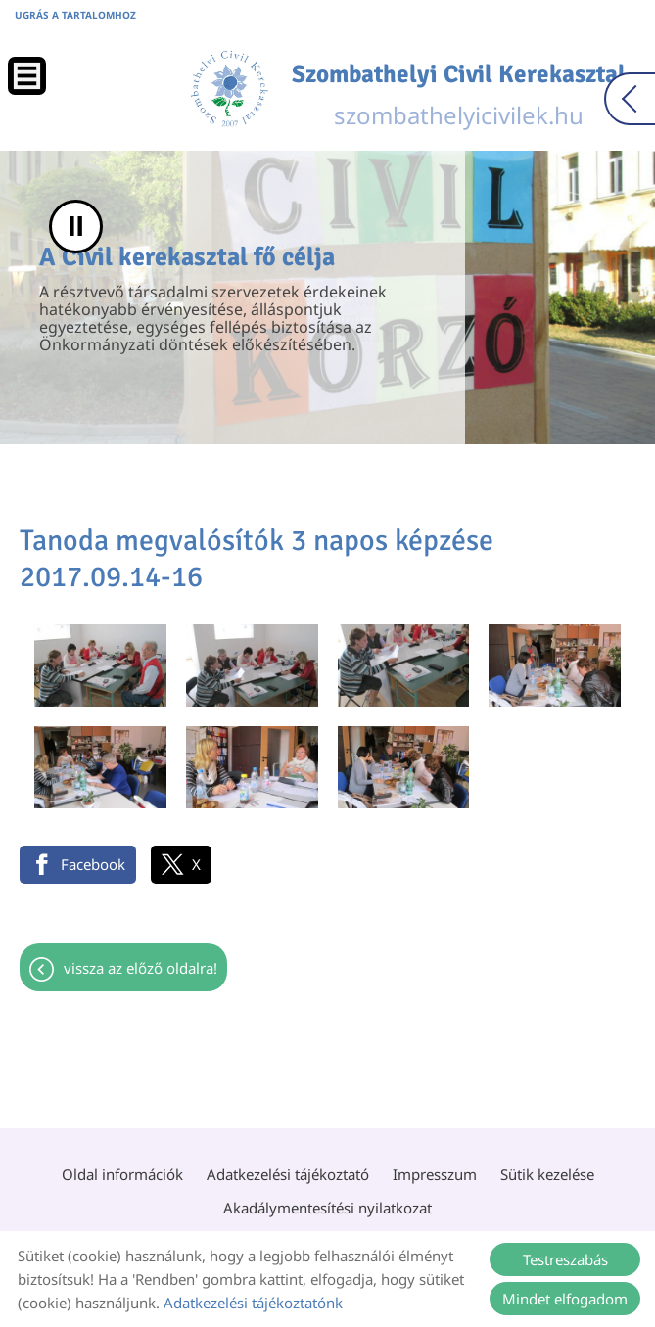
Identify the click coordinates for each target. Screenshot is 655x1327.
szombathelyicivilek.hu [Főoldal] (459, 95)
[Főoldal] (229, 89)
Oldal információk (122, 1174)
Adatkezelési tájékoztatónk (253, 1302)
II (76, 226)
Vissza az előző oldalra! (140, 968)
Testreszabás (565, 1259)
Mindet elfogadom (565, 1298)
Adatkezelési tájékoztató (288, 1174)
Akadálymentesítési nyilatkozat (327, 1207)
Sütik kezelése (547, 1174)
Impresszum (435, 1174)
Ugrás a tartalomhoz (75, 15)
